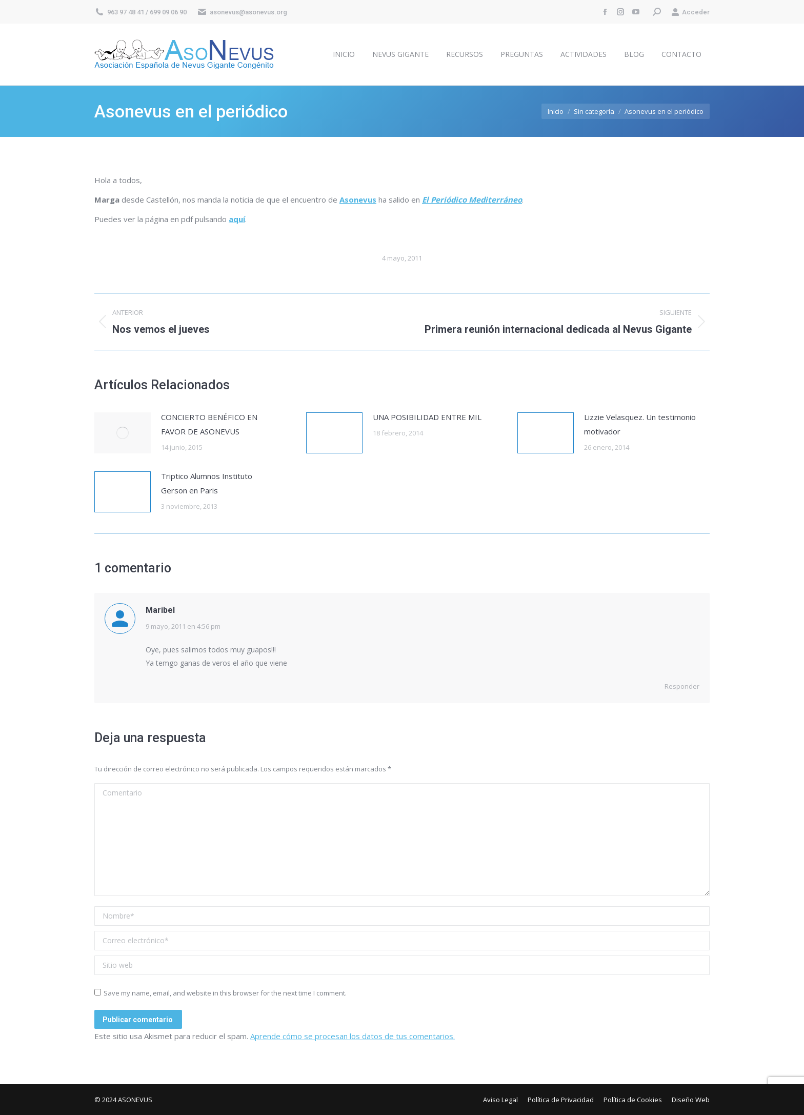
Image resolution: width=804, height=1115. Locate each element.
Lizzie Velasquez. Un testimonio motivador (640, 424)
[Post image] (122, 432)
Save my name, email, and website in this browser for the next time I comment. (225, 993)
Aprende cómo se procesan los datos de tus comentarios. (352, 1036)
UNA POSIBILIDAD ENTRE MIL (427, 417)
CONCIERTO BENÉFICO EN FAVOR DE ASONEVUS (209, 424)
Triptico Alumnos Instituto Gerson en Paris (206, 483)
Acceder (690, 12)
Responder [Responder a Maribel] (682, 686)
